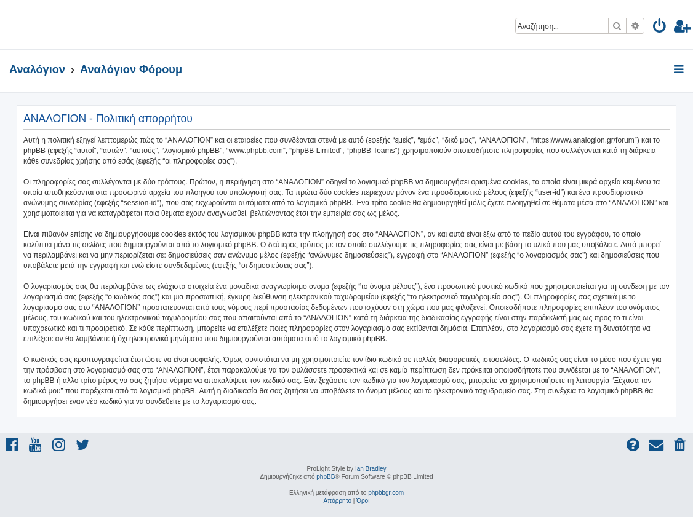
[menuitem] (660, 27)
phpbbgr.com (386, 492)
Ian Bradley (371, 468)
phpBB (325, 476)
